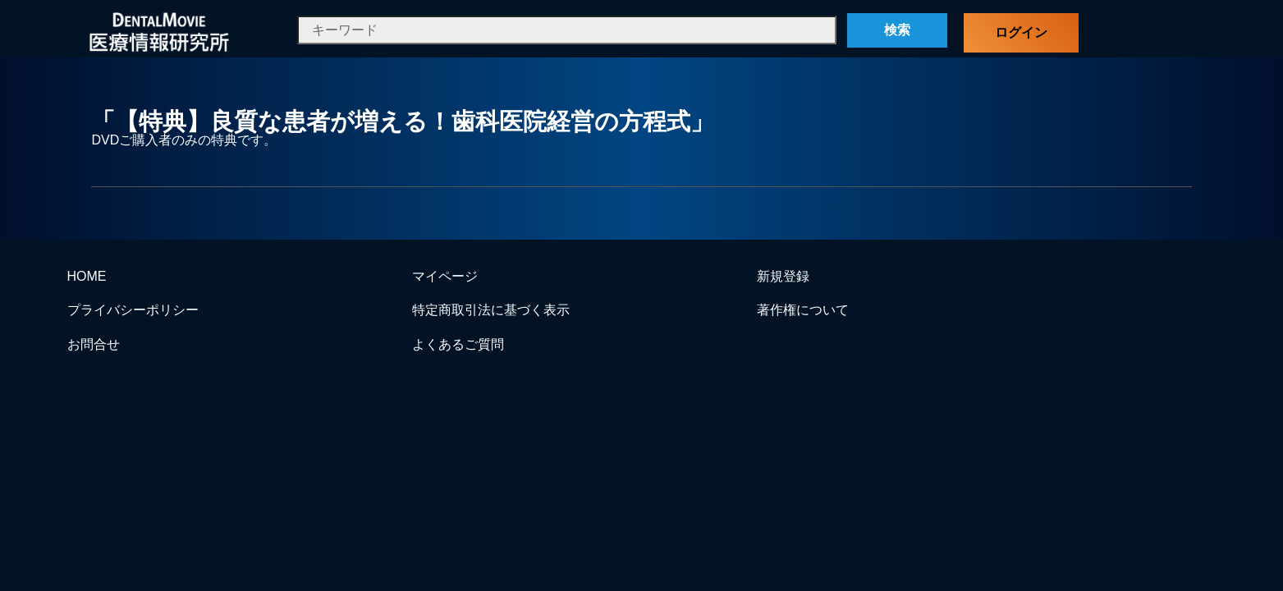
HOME (87, 276)
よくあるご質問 (458, 344)
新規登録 (783, 276)
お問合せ (93, 344)
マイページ (445, 276)
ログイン (1021, 32)
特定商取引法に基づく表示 (491, 310)
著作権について (803, 310)
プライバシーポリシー (133, 310)
